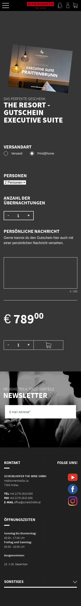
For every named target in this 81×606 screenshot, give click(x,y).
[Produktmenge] (18, 345)
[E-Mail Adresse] (40, 411)
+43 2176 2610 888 (21, 498)
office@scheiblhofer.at (27, 502)
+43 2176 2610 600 (21, 494)
